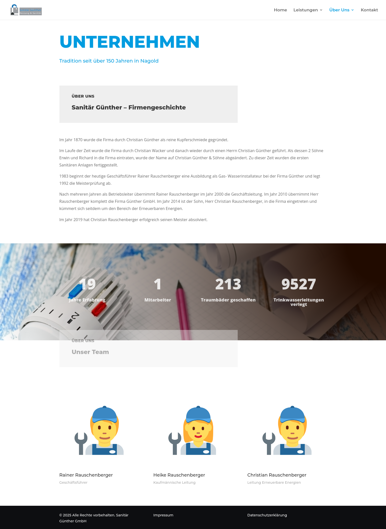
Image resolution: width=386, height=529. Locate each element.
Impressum (163, 515)
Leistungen (305, 10)
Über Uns (339, 10)
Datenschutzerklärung (267, 515)
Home (280, 10)
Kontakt (369, 10)
